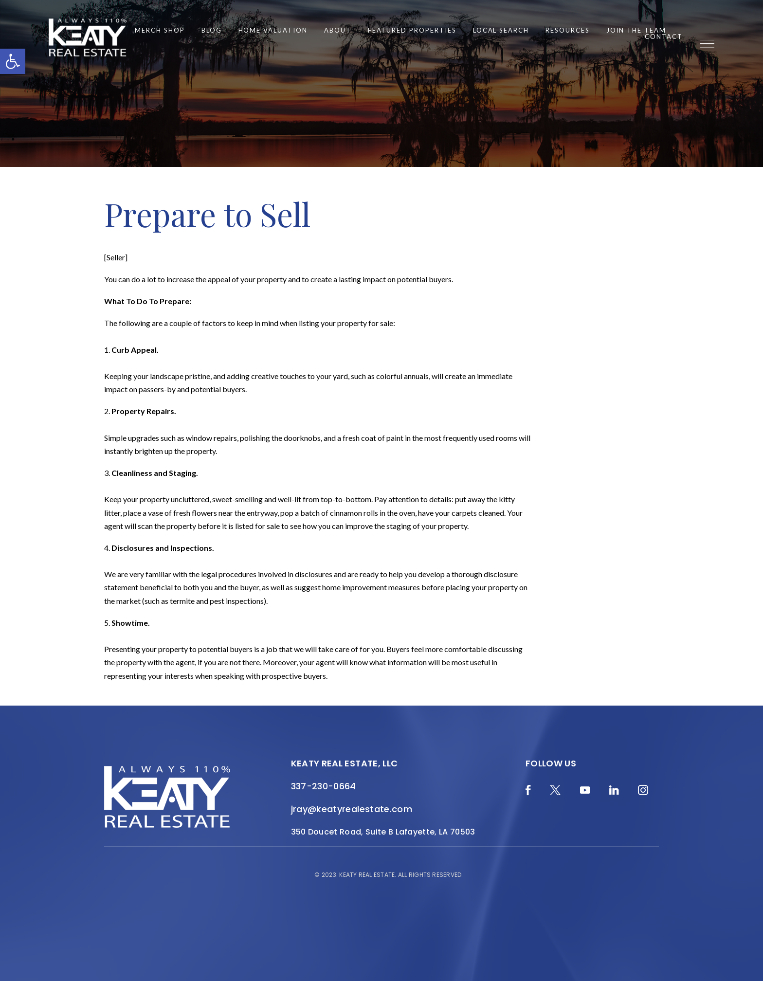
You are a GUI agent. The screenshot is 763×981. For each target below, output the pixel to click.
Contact (664, 37)
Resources (567, 30)
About (337, 30)
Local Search (501, 30)
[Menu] (707, 44)
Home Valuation (273, 30)
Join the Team (636, 30)
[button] (12, 61)
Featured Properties (412, 30)
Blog (211, 30)
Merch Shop (160, 30)
